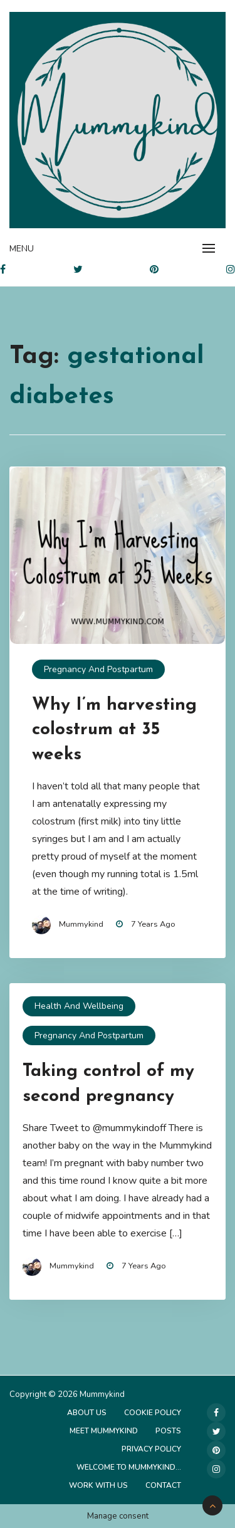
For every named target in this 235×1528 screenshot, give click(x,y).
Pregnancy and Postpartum (98, 669)
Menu (21, 249)
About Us (87, 1413)
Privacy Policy (151, 1449)
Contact (163, 1485)
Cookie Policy (152, 1413)
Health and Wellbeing (78, 1006)
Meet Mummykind (104, 1431)
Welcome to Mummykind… (128, 1467)
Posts (168, 1431)
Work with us (98, 1485)
